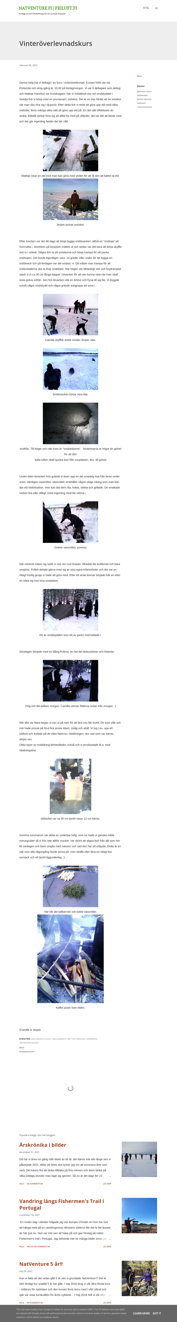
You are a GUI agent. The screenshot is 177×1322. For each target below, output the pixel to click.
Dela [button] (139, 76)
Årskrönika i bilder (42, 1145)
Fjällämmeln (142, 95)
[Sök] (146, 8)
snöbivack (141, 103)
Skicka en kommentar (38, 1246)
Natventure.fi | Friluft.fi (48, 8)
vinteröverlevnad (144, 107)
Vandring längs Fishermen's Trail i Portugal (61, 1204)
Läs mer (107, 1183)
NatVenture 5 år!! (41, 1264)
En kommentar (35, 1183)
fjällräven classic (144, 91)
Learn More (141, 1313)
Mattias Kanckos (144, 99)
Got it (157, 1313)
